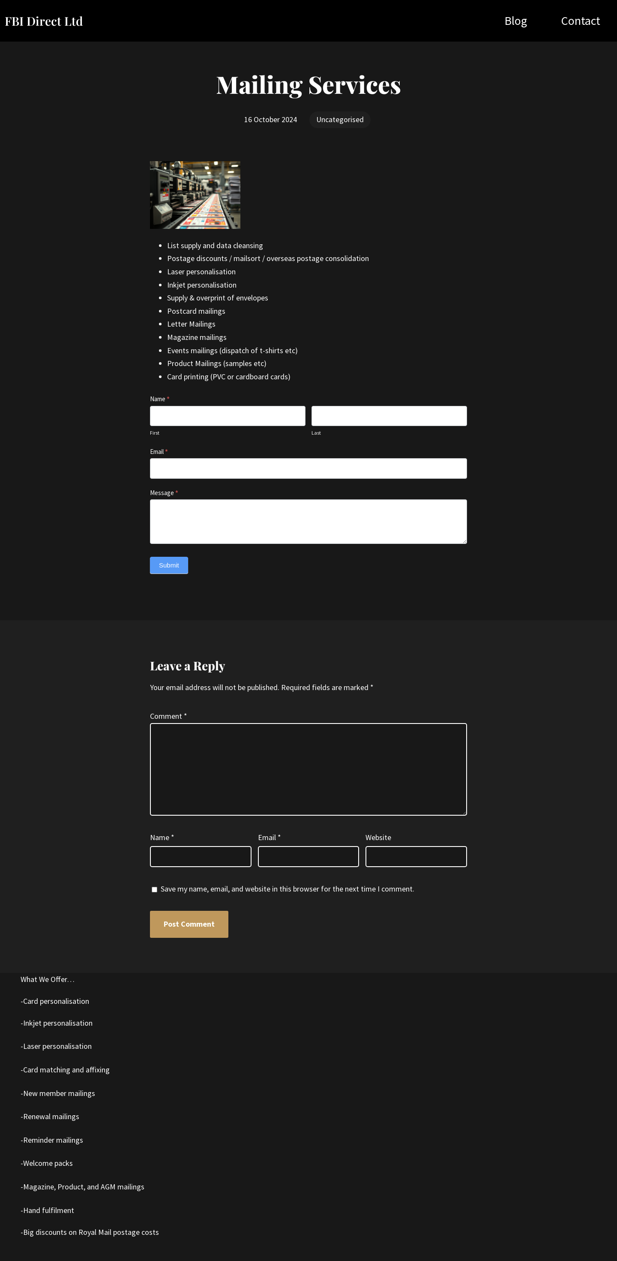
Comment (168, 716)
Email (159, 451)
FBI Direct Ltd (44, 21)
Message (164, 493)
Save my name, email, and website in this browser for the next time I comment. (287, 889)
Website (378, 837)
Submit (169, 565)
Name (160, 399)
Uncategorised (340, 119)
